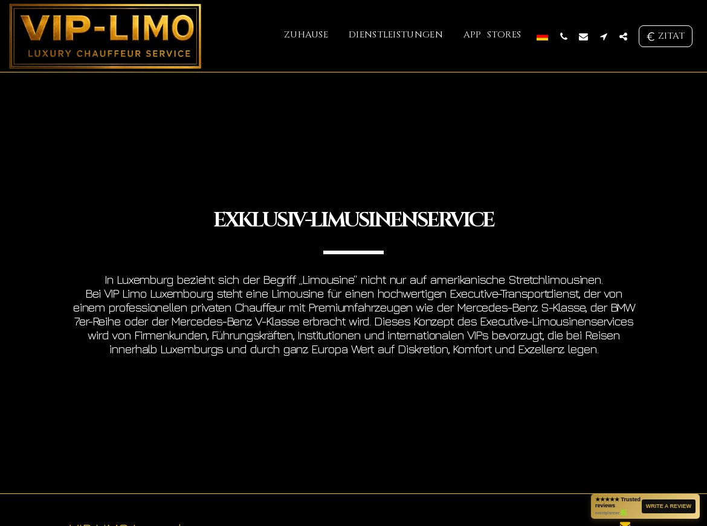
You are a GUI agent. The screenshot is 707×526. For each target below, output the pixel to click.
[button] (563, 36)
